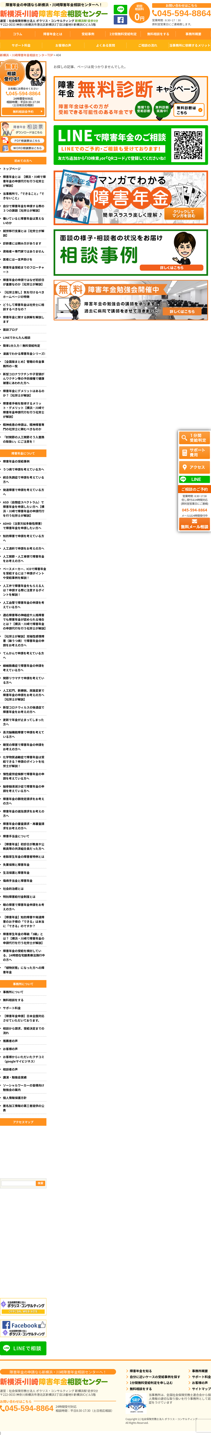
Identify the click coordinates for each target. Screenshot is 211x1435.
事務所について (13, 992)
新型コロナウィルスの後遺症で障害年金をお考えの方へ (23, 709)
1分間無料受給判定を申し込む (151, 1382)
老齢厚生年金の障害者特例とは (23, 856)
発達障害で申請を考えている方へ (23, 492)
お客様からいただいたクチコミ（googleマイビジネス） (23, 1059)
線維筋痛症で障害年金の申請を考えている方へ (23, 667)
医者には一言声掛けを (17, 259)
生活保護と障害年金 (16, 872)
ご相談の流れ (147, 45)
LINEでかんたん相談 (16, 337)
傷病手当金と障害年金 (17, 880)
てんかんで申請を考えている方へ (23, 655)
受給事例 (88, 34)
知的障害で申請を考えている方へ (23, 538)
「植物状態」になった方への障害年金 (23, 970)
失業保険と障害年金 (16, 864)
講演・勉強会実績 (15, 1077)
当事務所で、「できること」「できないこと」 (23, 195)
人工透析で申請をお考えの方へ (23, 548)
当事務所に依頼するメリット (189, 45)
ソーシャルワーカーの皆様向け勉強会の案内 (23, 1087)
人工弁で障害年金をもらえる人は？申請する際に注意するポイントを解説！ (23, 590)
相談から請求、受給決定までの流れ (23, 1030)
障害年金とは (52, 34)
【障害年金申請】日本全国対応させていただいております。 (23, 1018)
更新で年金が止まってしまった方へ (23, 722)
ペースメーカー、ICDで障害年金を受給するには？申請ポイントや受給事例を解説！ (24, 573)
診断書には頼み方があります (22, 243)
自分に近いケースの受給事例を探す (155, 1376)
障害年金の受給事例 (16, 461)
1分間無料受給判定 (123, 34)
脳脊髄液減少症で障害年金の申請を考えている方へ (23, 788)
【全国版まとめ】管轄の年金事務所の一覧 (23, 363)
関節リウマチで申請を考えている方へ (23, 680)
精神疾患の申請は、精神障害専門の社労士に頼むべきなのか (23, 426)
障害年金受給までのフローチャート (23, 269)
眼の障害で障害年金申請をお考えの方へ (23, 906)
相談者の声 (10, 1069)
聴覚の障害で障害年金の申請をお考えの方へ (23, 746)
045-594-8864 (29, 1408)
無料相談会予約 (23, 111)
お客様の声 (63, 45)
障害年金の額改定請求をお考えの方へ (23, 801)
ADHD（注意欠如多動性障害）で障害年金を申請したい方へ (23, 525)
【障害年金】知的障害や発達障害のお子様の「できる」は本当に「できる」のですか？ (23, 921)
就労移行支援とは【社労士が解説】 (23, 233)
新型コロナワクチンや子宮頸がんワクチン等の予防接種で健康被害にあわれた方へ (23, 378)
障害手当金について (16, 836)
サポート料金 (21, 45)
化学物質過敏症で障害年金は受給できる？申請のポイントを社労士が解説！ (23, 761)
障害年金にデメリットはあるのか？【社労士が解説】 (23, 393)
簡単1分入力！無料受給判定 (21, 345)
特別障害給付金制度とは (19, 896)
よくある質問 (105, 45)
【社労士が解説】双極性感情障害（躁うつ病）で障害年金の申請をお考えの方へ (23, 640)
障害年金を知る (141, 1371)
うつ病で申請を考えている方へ (23, 469)
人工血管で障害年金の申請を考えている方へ (23, 604)
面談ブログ (10, 329)
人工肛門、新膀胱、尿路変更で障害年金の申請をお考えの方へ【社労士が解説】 (23, 694)
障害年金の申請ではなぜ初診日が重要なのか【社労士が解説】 (23, 282)
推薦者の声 (10, 1041)
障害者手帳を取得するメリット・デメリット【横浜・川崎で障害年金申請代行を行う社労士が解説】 (23, 410)
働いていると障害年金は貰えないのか (23, 220)
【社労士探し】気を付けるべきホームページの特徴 (23, 294)
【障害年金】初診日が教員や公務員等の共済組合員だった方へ (23, 846)
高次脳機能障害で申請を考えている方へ (23, 734)
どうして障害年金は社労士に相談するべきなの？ (23, 307)
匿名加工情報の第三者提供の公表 (23, 1108)
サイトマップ (201, 1389)
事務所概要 (193, 34)
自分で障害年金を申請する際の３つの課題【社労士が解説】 (23, 208)
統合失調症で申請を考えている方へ (23, 479)
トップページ (12, 169)
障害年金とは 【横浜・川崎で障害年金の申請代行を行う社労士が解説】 (24, 181)
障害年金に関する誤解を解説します (23, 319)
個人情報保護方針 (15, 1098)
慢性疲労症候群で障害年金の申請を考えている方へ (23, 776)
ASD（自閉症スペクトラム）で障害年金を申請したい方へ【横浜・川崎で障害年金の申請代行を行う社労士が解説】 (23, 509)
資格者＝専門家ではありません (23, 251)
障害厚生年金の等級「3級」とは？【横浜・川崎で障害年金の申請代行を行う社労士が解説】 (23, 938)
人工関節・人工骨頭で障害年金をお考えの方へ (23, 558)
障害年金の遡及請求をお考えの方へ (23, 813)
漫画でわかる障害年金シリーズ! (24, 353)
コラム (17, 34)
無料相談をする (158, 34)
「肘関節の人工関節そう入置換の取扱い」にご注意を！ (23, 439)
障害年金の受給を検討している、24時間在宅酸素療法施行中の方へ (24, 955)
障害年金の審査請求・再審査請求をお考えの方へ (23, 826)
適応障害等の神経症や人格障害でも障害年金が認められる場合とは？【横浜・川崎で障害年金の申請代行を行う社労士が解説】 (24, 621)
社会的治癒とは (13, 888)
